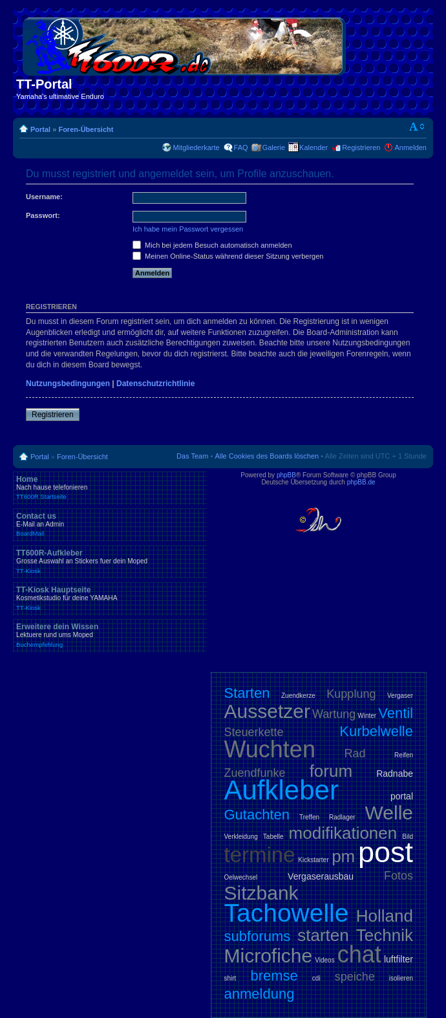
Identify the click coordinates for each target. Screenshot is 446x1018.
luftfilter (398, 959)
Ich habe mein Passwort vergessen (188, 229)
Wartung (334, 714)
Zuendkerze (298, 695)
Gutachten (257, 815)
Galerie (273, 147)
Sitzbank (261, 893)
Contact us (110, 524)
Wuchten (269, 749)
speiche (355, 976)
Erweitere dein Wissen (110, 635)
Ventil (395, 713)
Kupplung (351, 694)
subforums (257, 936)
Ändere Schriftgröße (417, 127)
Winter (366, 715)
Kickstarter (313, 859)
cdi (316, 978)
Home (110, 488)
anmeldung (259, 994)
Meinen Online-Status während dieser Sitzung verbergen (228, 256)
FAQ (241, 147)
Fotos (398, 875)
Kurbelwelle (376, 731)
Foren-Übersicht (85, 129)
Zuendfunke (255, 772)
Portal (40, 129)
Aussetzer (267, 711)
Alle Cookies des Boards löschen (267, 456)
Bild (407, 836)
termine (259, 855)
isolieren (401, 978)
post (385, 852)
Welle (389, 812)
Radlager (342, 817)
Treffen (309, 817)
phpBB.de (361, 482)
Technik (384, 935)
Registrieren (361, 147)
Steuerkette (254, 732)
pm (343, 856)
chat (359, 954)
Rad (355, 753)
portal (401, 796)
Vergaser (400, 695)
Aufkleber (281, 790)
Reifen (403, 755)
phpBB (286, 475)
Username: (44, 196)
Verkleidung (241, 836)
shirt (230, 978)
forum (331, 771)
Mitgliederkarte (196, 147)
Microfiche (268, 955)
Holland (384, 916)
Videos (324, 960)
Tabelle (273, 836)
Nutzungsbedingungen (68, 383)
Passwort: (43, 215)
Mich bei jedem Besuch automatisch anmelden (212, 245)
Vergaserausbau (321, 876)
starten (323, 935)
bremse (273, 976)
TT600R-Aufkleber (110, 561)
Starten (247, 693)
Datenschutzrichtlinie (155, 383)
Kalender (313, 147)
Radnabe (394, 773)
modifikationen (343, 833)
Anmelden (410, 147)
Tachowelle (286, 913)
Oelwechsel (241, 877)
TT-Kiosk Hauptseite (110, 598)
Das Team (192, 456)
